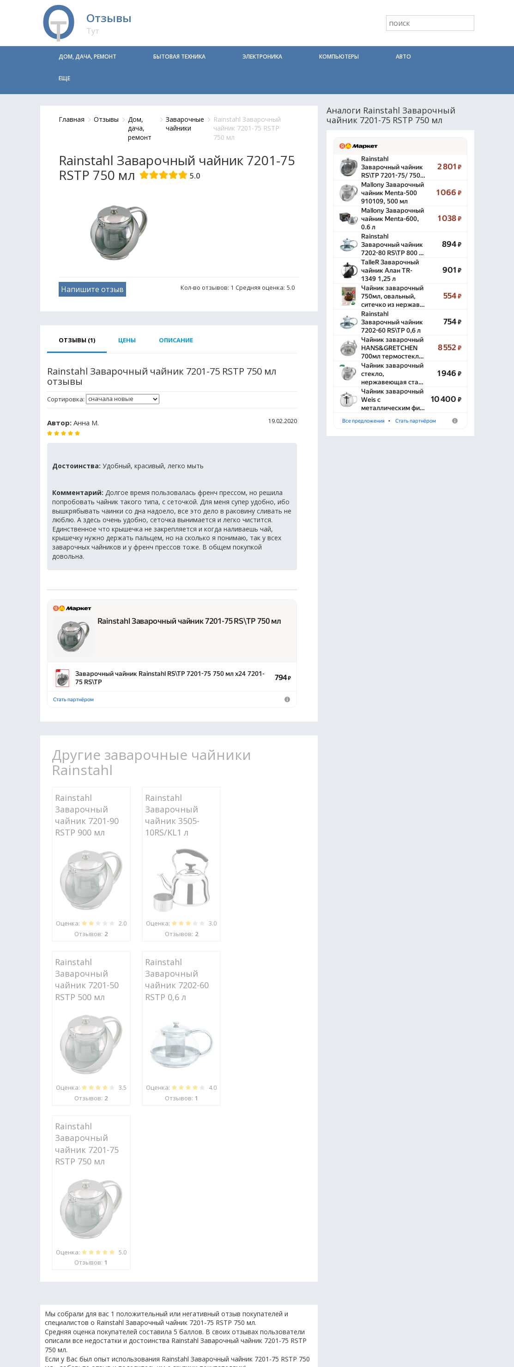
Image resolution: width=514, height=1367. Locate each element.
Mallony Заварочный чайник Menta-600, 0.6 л (392, 219)
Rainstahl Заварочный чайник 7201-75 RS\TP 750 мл (189, 621)
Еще (64, 78)
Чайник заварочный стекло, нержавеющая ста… (392, 374)
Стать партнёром (73, 700)
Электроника (262, 56)
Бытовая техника (179, 56)
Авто (403, 56)
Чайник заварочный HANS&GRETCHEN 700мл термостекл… (392, 348)
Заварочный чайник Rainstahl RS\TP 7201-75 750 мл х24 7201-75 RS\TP (170, 678)
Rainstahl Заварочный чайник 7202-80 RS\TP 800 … (392, 245)
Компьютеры (339, 56)
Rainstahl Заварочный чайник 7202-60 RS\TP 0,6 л (392, 322)
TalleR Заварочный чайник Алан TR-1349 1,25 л (390, 270)
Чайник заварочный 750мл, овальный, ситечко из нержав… (393, 296)
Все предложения (363, 421)
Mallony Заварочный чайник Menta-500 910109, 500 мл (392, 193)
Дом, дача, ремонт (87, 56)
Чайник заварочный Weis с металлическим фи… (393, 400)
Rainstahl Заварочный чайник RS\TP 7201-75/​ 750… (393, 167)
